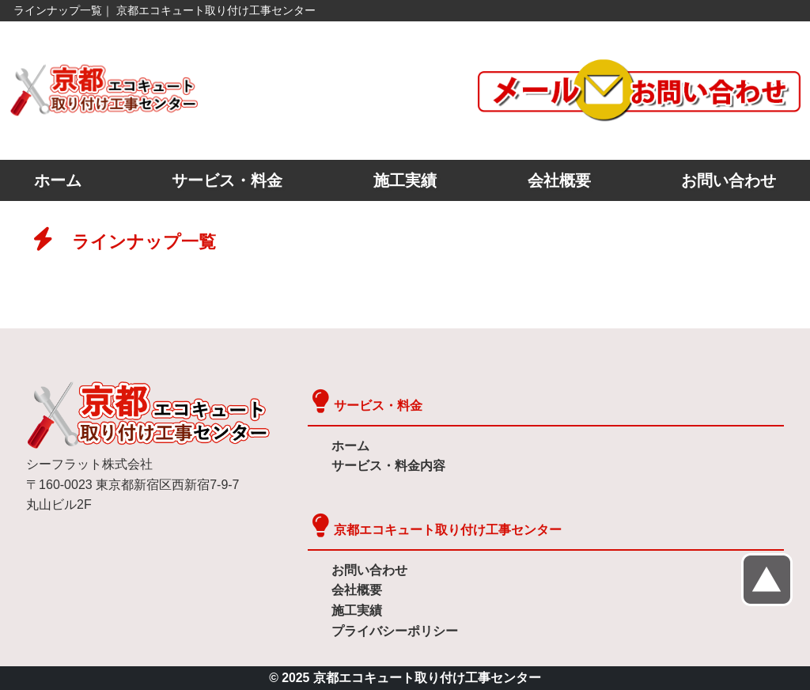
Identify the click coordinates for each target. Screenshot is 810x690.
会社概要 (559, 180)
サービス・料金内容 (388, 465)
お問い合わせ (728, 180)
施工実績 (405, 180)
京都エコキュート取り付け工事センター (448, 529)
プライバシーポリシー (394, 631)
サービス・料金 (227, 180)
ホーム (57, 180)
